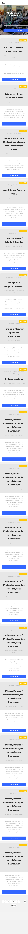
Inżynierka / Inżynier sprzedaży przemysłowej (14, 329)
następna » (14, 901)
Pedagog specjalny (14, 375)
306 (25, 898)
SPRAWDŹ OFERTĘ (14, 76)
